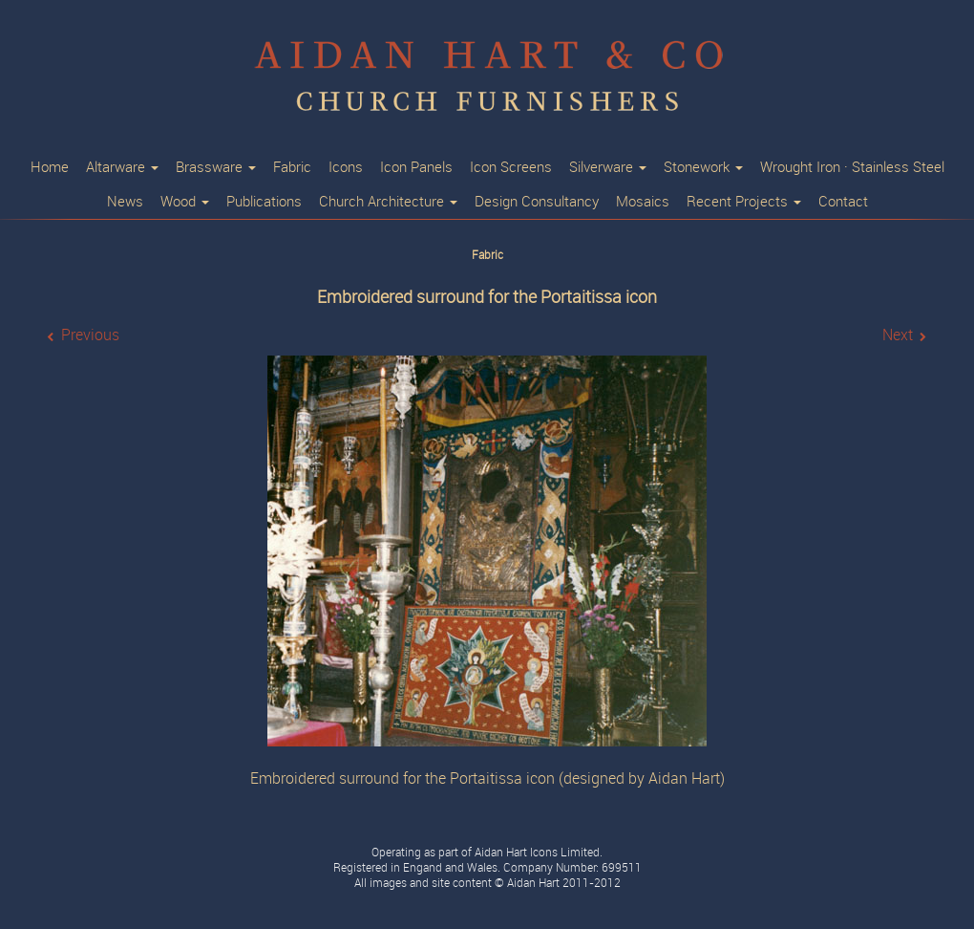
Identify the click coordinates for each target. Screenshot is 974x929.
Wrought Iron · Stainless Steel (852, 167)
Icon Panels (416, 167)
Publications (264, 201)
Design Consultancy (537, 201)
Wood (184, 201)
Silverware (607, 167)
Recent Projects (744, 201)
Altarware (122, 167)
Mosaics (642, 201)
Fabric (292, 167)
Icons (345, 167)
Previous (90, 335)
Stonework (703, 167)
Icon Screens (511, 167)
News (125, 201)
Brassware (216, 167)
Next (897, 335)
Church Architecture (388, 201)
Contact (843, 201)
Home (50, 167)
